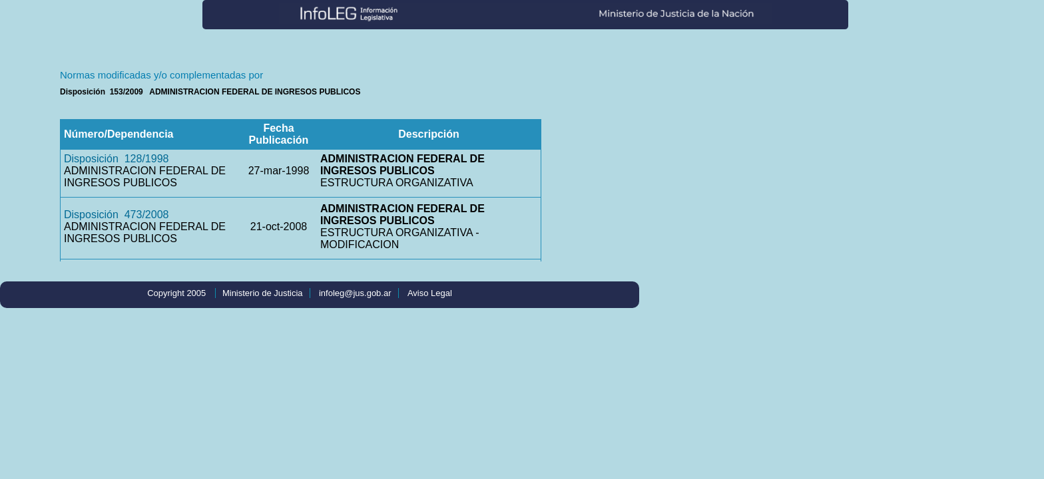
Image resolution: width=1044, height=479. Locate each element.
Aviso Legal (429, 293)
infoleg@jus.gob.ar (355, 293)
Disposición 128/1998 (116, 158)
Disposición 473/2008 (116, 214)
